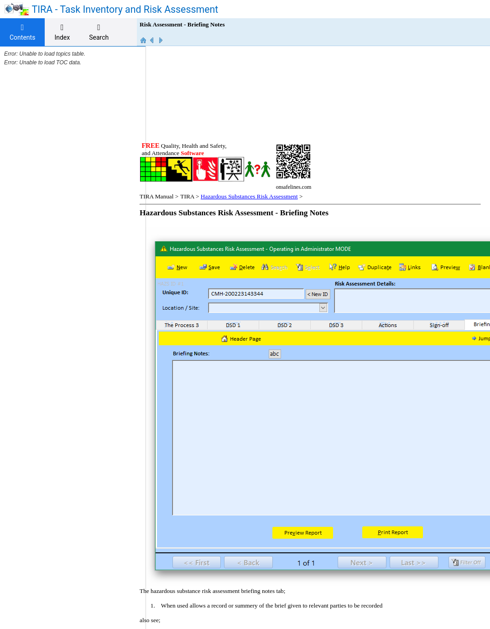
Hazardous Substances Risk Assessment (258, 107)
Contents (22, 32)
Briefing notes (188, 545)
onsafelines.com (168, 577)
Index (62, 32)
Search (99, 32)
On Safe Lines (359, 560)
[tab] (22, 32)
